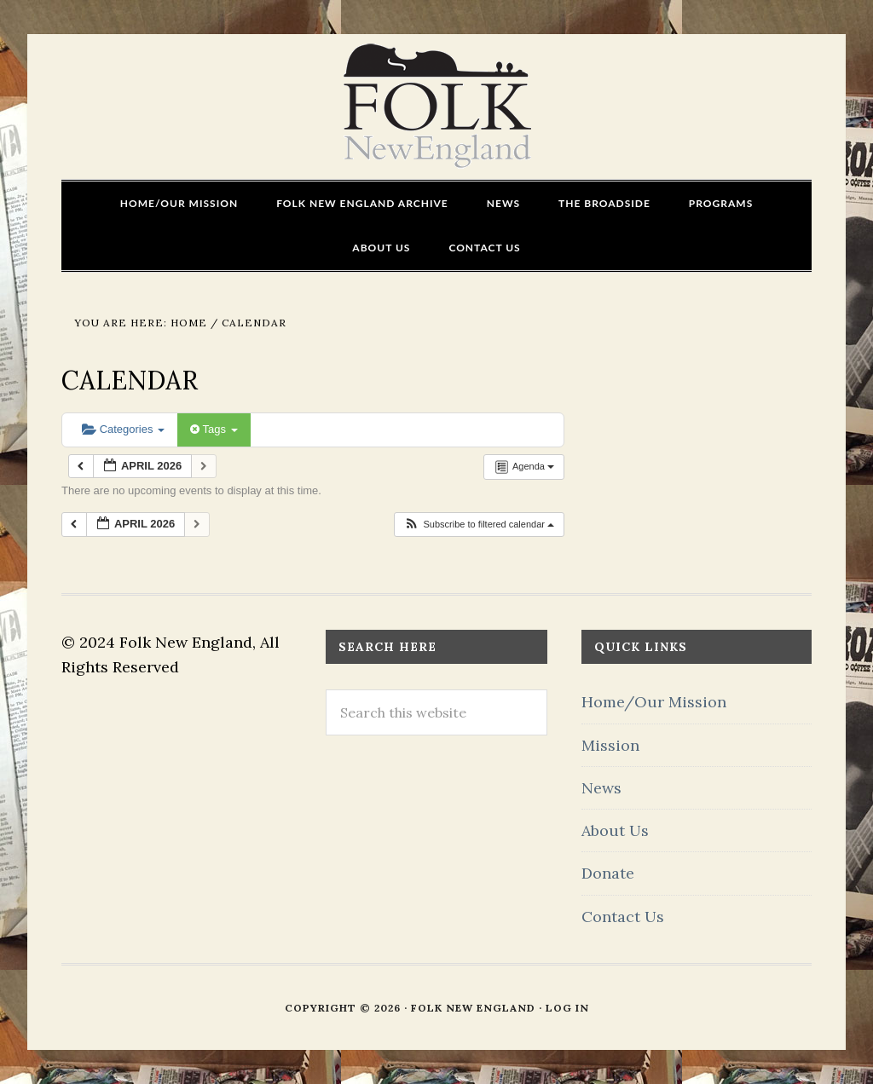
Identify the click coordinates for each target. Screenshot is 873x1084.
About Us (615, 830)
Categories (123, 429)
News (601, 788)
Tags (213, 429)
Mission (610, 745)
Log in (567, 1007)
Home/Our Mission (653, 702)
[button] (479, 524)
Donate (607, 873)
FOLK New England (437, 106)
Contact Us (622, 916)
